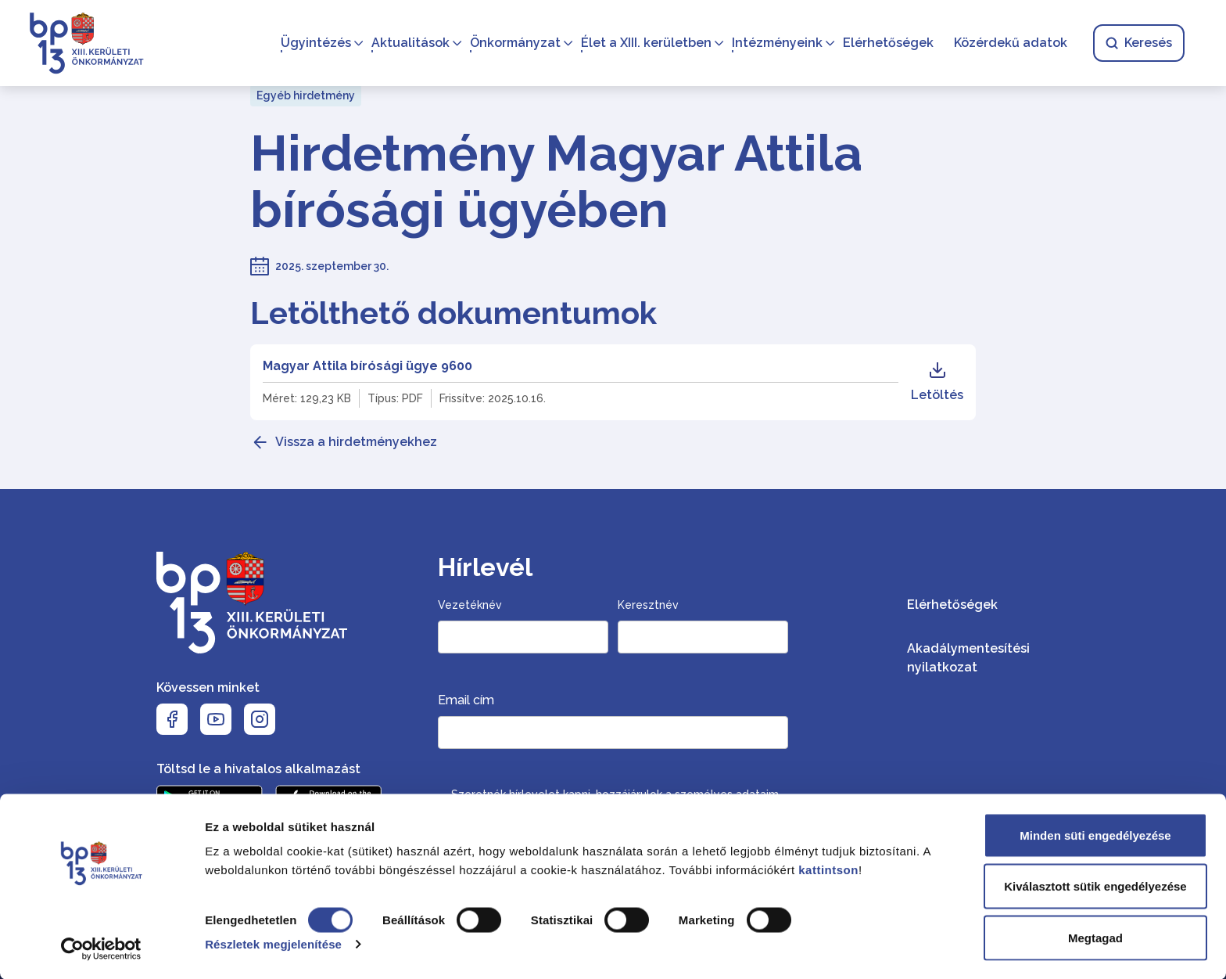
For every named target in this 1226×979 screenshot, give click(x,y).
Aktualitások (408, 43)
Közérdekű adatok (1008, 43)
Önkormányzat (513, 43)
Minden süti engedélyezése (1095, 834)
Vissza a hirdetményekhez (356, 441)
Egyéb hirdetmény (305, 95)
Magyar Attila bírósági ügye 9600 (367, 365)
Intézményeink (775, 43)
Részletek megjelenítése (273, 943)
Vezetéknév (470, 605)
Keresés (1136, 43)
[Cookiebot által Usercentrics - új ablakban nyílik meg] (101, 948)
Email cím (466, 700)
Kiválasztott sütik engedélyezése (1095, 886)
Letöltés (937, 381)
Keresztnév (648, 605)
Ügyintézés (313, 43)
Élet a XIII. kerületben (644, 43)
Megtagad (1095, 937)
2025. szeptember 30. (332, 266)
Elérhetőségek (886, 43)
